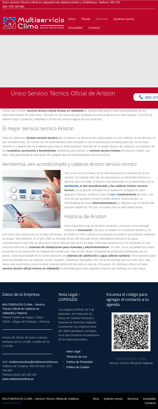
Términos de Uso (76, 356)
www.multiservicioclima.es (18, 379)
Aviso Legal (73, 351)
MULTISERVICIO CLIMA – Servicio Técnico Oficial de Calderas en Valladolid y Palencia (23, 309)
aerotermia (71, 185)
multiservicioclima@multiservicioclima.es (33, 361)
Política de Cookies (78, 367)
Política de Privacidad (79, 361)
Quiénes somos (124, 19)
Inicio (71, 19)
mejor (123, 194)
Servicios (102, 19)
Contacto (94, 27)
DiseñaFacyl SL (11, 403)
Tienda (85, 19)
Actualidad (75, 27)
